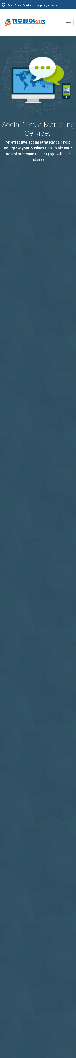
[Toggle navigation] (68, 22)
